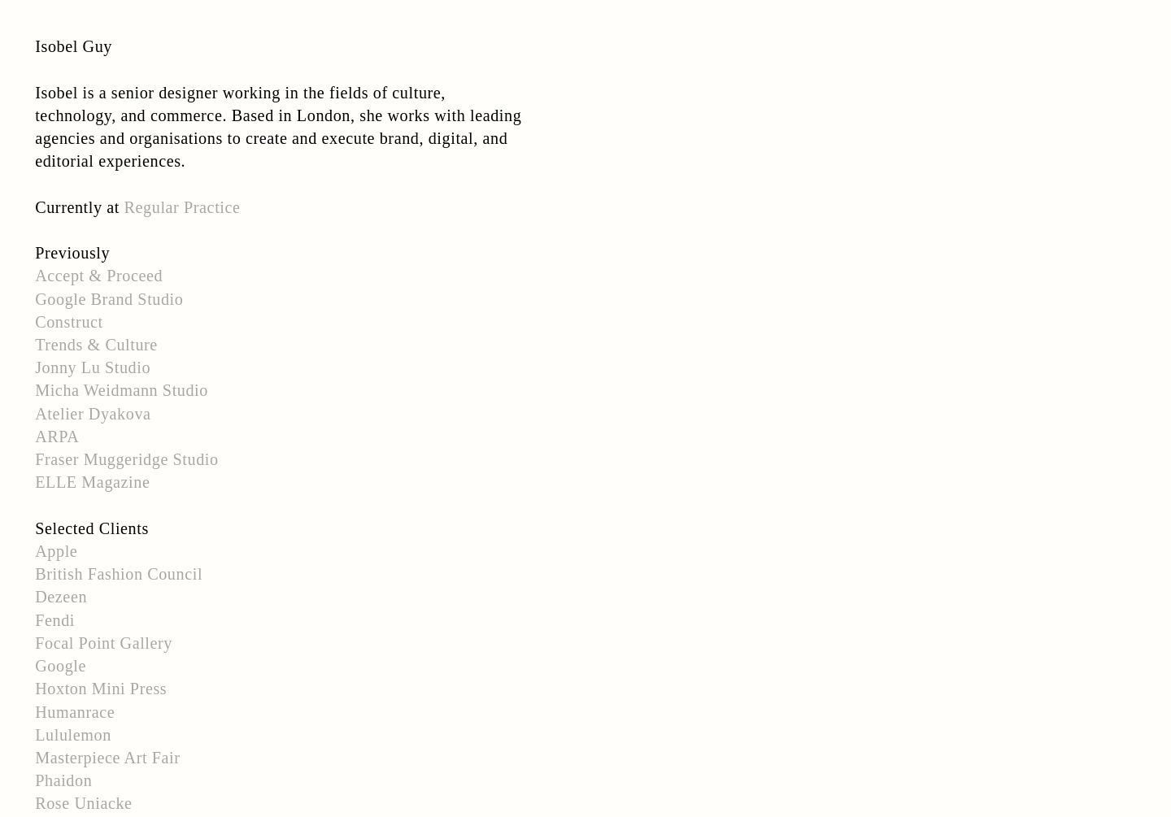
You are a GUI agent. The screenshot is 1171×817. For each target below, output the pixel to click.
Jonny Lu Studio (92, 367)
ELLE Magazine (92, 482)
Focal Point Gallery (103, 643)
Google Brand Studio (109, 299)
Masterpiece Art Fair (107, 758)
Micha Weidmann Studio (121, 390)
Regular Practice (182, 207)
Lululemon (73, 735)
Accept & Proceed (99, 276)
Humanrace (75, 712)
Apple (56, 551)
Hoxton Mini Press (101, 688)
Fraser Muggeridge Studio (126, 459)
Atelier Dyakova (92, 414)
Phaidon (63, 780)
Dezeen (61, 597)
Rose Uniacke (83, 803)
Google (60, 666)
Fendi (55, 620)
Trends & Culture (96, 345)
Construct (69, 322)
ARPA (57, 436)
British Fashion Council (118, 574)
